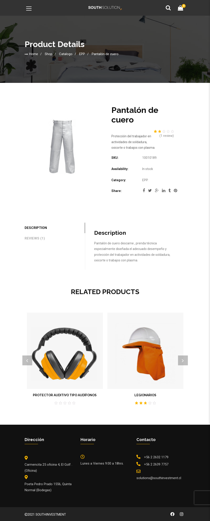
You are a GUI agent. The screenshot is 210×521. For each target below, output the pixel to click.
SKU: (115, 157)
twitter (150, 191)
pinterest (175, 191)
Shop (48, 54)
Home (33, 54)
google (157, 191)
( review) (166, 136)
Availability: (119, 169)
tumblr (169, 191)
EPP (82, 54)
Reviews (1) (35, 238)
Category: (118, 180)
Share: (116, 191)
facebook (144, 191)
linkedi (163, 191)
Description (36, 228)
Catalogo (65, 54)
